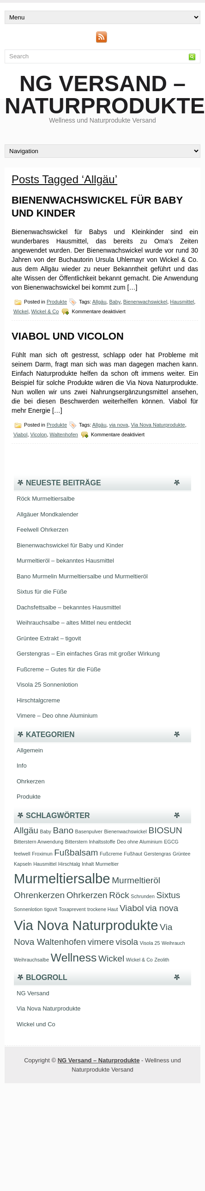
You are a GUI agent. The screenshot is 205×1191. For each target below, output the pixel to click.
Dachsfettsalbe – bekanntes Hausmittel (69, 607)
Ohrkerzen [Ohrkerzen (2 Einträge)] (87, 895)
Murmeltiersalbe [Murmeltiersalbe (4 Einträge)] (62, 878)
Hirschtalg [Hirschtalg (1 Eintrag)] (69, 864)
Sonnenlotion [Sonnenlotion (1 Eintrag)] (28, 909)
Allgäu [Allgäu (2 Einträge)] (26, 830)
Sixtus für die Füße (42, 591)
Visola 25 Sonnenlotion (47, 684)
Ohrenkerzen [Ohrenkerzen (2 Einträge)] (39, 895)
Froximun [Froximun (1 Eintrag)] (42, 853)
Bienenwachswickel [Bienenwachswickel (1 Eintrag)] (125, 831)
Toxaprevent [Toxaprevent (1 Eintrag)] (72, 909)
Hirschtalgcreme (38, 700)
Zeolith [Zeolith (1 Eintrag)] (161, 959)
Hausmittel (182, 301)
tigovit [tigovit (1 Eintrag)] (50, 909)
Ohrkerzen (31, 781)
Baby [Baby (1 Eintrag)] (45, 831)
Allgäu (99, 301)
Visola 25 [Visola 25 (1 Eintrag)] (150, 943)
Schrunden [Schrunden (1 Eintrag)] (143, 896)
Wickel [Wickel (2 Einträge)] (111, 958)
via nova (118, 425)
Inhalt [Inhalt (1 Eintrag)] (88, 864)
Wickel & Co (45, 311)
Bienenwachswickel (145, 301)
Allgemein (30, 750)
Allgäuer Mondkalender (47, 514)
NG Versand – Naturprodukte (105, 94)
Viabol (20, 434)
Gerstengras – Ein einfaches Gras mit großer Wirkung (88, 653)
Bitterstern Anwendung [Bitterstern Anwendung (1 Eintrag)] (38, 841)
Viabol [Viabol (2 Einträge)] (132, 908)
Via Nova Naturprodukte (158, 425)
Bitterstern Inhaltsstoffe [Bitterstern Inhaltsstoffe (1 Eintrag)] (90, 841)
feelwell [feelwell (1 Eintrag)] (22, 853)
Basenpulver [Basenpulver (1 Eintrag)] (88, 831)
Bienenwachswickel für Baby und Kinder (70, 545)
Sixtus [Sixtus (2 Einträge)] (168, 895)
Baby (114, 301)
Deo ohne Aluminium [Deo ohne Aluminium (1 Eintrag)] (139, 841)
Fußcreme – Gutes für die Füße (59, 669)
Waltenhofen (64, 434)
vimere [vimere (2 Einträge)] (101, 942)
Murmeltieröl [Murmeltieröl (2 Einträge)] (136, 880)
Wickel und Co (36, 1024)
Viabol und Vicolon (68, 336)
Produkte (57, 301)
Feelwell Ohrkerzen (42, 529)
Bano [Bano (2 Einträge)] (63, 830)
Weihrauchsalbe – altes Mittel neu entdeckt (74, 622)
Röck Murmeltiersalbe (46, 498)
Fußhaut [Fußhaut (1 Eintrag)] (133, 853)
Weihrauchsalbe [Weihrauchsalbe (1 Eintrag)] (31, 959)
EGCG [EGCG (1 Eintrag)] (171, 841)
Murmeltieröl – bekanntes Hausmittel (65, 560)
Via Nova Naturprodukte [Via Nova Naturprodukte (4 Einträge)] (86, 925)
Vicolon (38, 434)
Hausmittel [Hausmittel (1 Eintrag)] (44, 864)
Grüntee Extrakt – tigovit (49, 638)
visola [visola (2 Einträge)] (126, 942)
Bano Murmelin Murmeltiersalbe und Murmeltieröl (82, 576)
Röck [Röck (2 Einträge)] (119, 895)
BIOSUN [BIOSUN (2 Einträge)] (165, 830)
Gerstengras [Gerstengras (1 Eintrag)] (157, 853)
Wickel (20, 311)
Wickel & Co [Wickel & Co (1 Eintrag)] (139, 959)
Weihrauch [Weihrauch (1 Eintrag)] (173, 943)
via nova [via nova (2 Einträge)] (161, 908)
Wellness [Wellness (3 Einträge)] (74, 957)
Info (22, 765)
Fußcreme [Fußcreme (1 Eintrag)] (111, 853)
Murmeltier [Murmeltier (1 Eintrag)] (107, 864)
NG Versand (33, 993)
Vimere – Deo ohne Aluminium (57, 715)
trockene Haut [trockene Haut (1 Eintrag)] (102, 909)
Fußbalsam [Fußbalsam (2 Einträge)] (76, 852)
